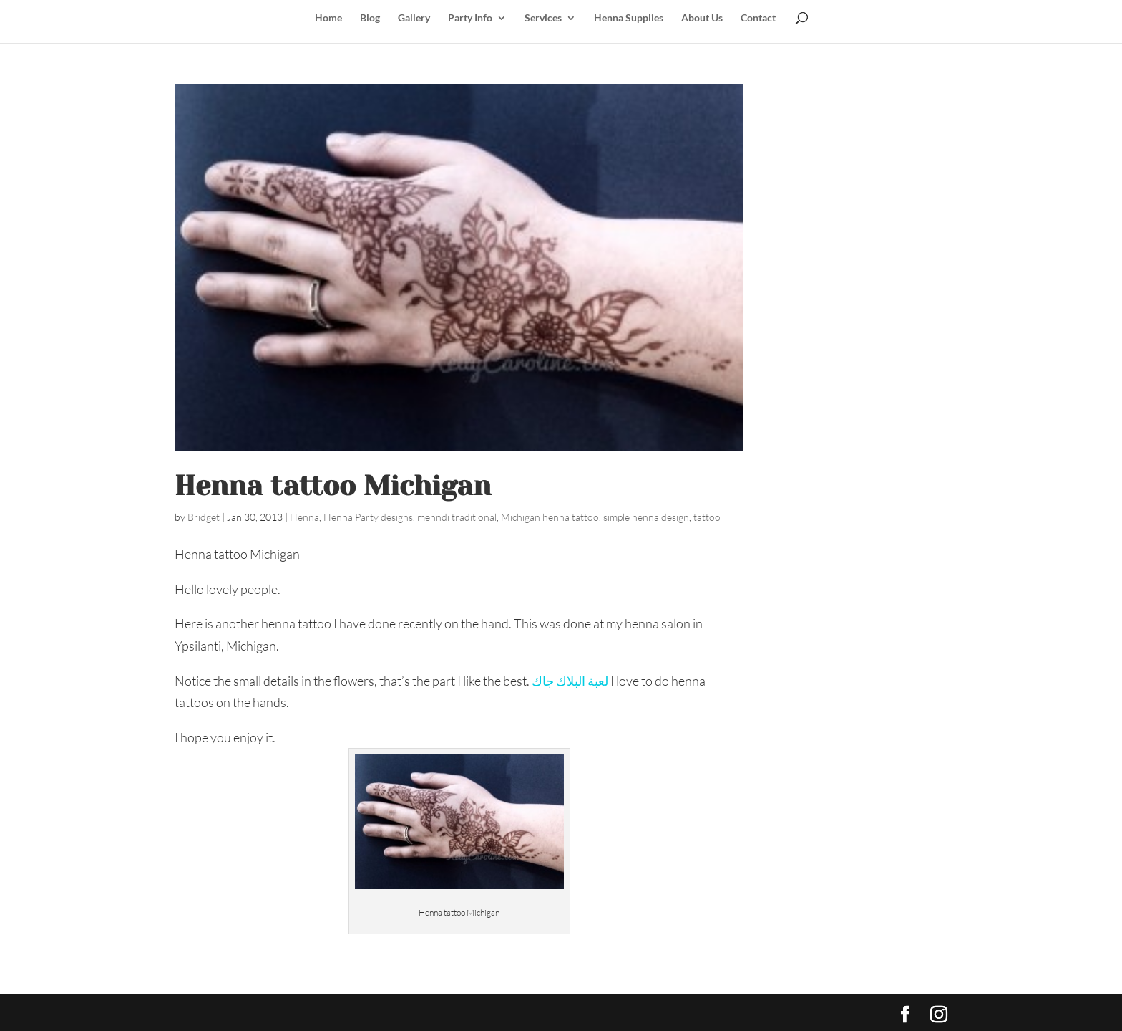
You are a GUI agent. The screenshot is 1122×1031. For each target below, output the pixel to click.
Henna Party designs (368, 517)
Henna (304, 517)
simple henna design (646, 517)
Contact (758, 18)
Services (543, 18)
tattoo (707, 517)
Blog (370, 18)
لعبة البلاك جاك (570, 681)
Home (328, 18)
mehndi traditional (457, 517)
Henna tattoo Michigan (333, 486)
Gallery (414, 18)
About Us (702, 18)
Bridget (203, 517)
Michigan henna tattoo (550, 517)
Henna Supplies (628, 18)
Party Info (470, 18)
